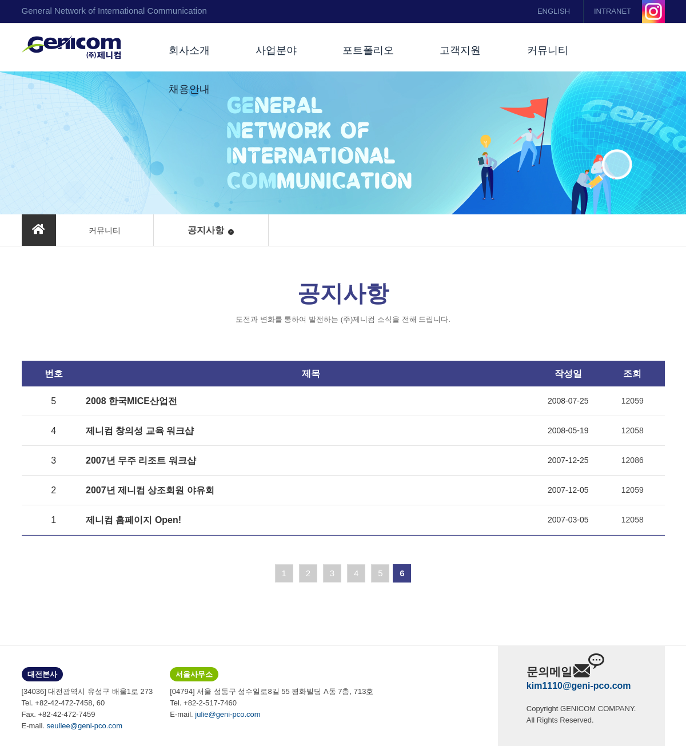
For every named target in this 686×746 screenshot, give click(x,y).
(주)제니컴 (71, 47)
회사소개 (189, 50)
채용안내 (189, 89)
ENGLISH (553, 11)
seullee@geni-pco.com (84, 725)
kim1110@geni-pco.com (579, 686)
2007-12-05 (568, 489)
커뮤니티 (547, 50)
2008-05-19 (568, 430)
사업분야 (276, 50)
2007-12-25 (568, 460)
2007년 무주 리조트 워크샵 (141, 460)
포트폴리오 (368, 50)
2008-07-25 (568, 400)
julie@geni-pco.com (227, 714)
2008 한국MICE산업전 (131, 401)
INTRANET (612, 11)
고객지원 (460, 50)
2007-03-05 (568, 519)
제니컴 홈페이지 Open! (133, 520)
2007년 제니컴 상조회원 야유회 (150, 490)
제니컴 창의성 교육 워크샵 (140, 431)
